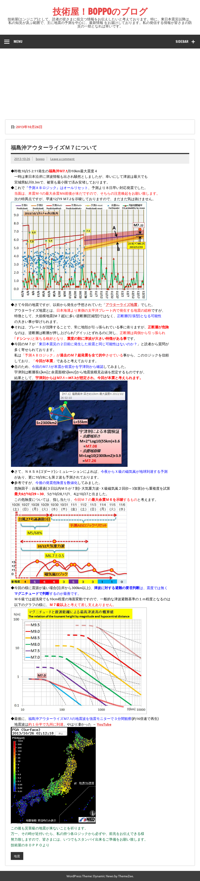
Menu (18, 41)
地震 (17, 856)
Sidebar (182, 41)
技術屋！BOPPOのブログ (100, 11)
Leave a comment (62, 159)
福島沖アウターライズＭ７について (54, 147)
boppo (40, 159)
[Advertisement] (100, 81)
